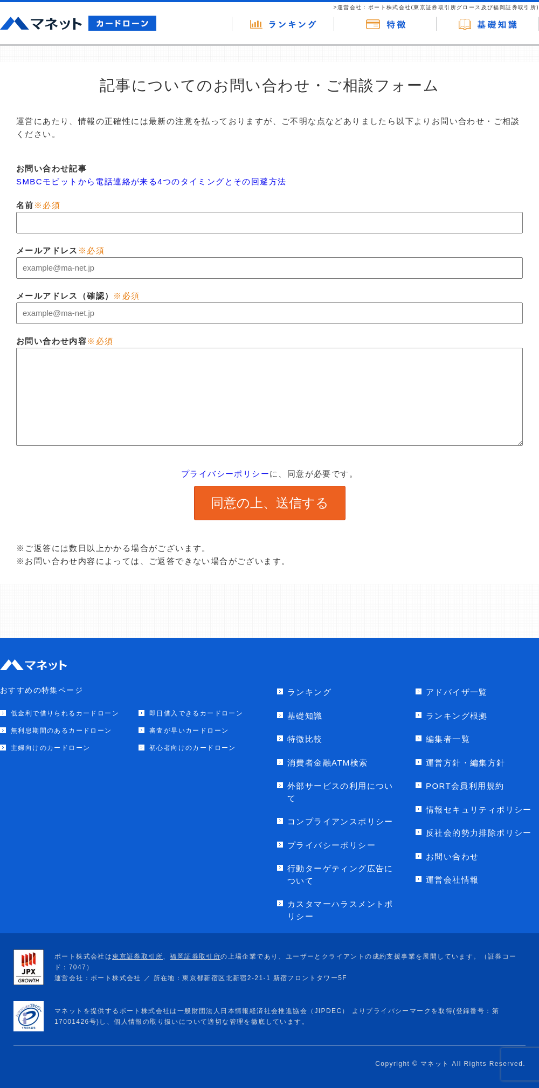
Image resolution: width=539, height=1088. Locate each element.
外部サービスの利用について (340, 792)
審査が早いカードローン (189, 730)
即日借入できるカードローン (196, 713)
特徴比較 (305, 738)
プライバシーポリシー (225, 473)
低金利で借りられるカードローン (65, 713)
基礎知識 (305, 715)
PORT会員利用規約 (465, 785)
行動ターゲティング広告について (340, 874)
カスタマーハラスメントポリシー (340, 910)
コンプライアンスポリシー (340, 821)
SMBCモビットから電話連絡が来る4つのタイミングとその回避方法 (151, 181)
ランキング (309, 692)
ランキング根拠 (457, 715)
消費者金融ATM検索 (327, 762)
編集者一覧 (448, 738)
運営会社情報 (452, 879)
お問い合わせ (452, 856)
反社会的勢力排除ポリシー (479, 832)
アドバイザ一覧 (457, 692)
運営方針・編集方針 (466, 762)
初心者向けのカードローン (192, 748)
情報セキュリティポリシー (479, 809)
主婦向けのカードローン (50, 748)
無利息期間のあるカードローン (61, 730)
